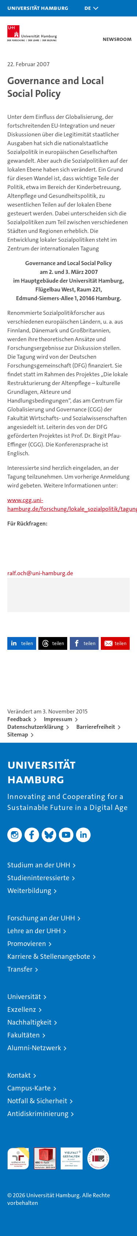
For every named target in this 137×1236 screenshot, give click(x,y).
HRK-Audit (68, 1155)
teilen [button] (27, 643)
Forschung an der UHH (41, 918)
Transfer (20, 969)
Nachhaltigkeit (29, 1022)
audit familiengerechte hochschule (18, 1158)
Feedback (19, 719)
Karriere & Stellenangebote (48, 956)
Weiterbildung (29, 890)
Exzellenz (21, 1009)
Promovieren (26, 943)
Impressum (58, 719)
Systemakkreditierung (98, 1151)
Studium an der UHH (38, 865)
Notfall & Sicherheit (37, 1100)
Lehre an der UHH (34, 930)
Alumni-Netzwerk (34, 1047)
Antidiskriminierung (37, 1113)
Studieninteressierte (38, 877)
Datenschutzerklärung (35, 727)
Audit (41, 1151)
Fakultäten (23, 1035)
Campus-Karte (29, 1088)
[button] (89, 8)
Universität (24, 996)
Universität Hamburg (37, 8)
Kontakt (19, 1075)
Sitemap (17, 734)
